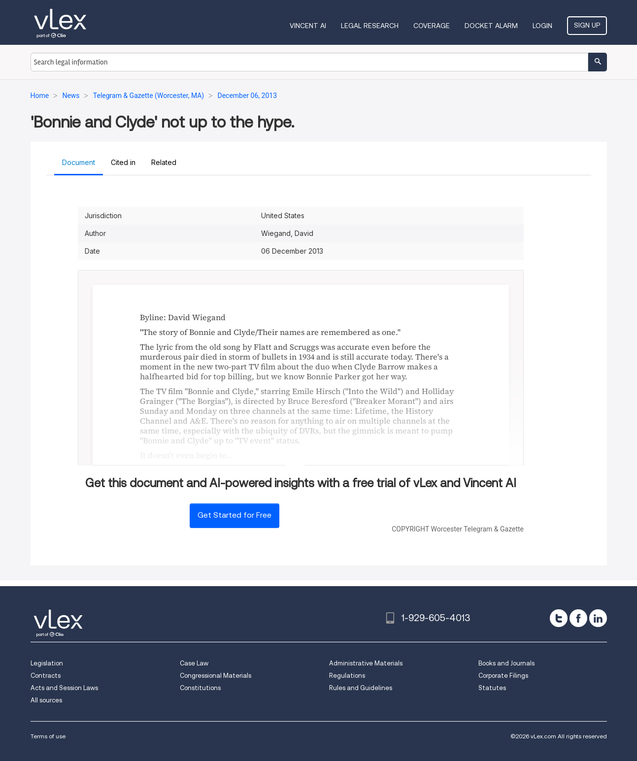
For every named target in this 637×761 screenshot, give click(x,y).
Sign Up (587, 25)
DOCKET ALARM (491, 26)
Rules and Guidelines (360, 688)
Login (542, 26)
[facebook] (578, 618)
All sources (46, 700)
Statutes (492, 688)
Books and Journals (506, 663)
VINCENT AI (308, 26)
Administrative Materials (365, 663)
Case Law (194, 663)
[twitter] (559, 618)
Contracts (46, 675)
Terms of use (48, 736)
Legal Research (370, 26)
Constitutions (200, 688)
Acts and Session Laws (64, 688)
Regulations (347, 675)
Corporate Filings (503, 675)
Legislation (47, 663)
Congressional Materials (215, 675)
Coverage (431, 26)
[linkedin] (598, 618)
